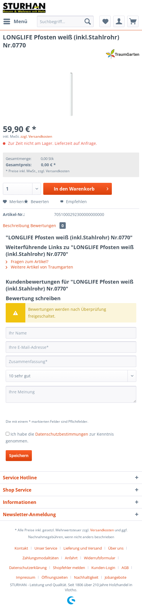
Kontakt (21, 548)
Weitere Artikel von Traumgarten (39, 267)
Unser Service (45, 548)
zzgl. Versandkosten (36, 136)
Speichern (18, 455)
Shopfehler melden (69, 567)
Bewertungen (48, 225)
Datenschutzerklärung (28, 567)
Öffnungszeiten (55, 577)
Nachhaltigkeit (86, 577)
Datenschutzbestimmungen (61, 434)
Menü (15, 21)
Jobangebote (115, 577)
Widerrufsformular (99, 557)
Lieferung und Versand (82, 548)
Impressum (25, 577)
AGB (125, 567)
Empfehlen (73, 201)
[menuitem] (15, 21)
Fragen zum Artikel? (27, 261)
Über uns (116, 548)
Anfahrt (71, 557)
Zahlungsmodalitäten (40, 557)
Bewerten (37, 201)
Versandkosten (102, 530)
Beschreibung (16, 225)
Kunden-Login (103, 567)
